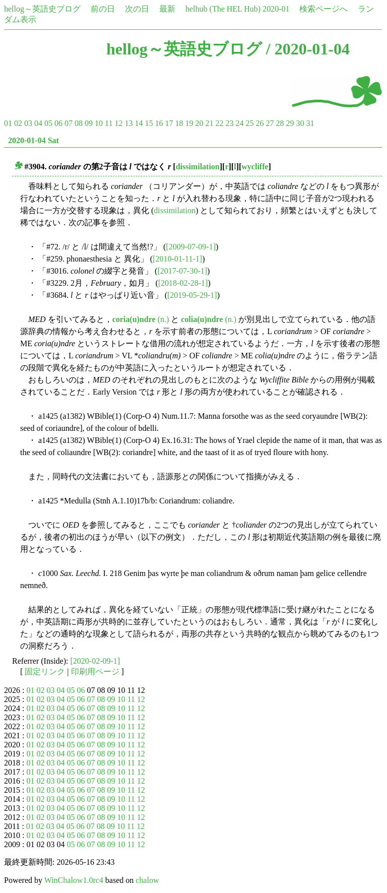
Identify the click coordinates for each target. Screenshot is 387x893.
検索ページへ (323, 9)
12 (118, 123)
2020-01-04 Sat (33, 140)
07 (68, 123)
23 (229, 123)
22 (219, 123)
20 (199, 123)
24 (239, 123)
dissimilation (198, 166)
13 (128, 123)
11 (108, 123)
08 (79, 123)
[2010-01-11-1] (177, 258)
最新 (167, 9)
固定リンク (45, 671)
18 (179, 123)
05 (48, 123)
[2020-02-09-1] (95, 661)
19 (189, 123)
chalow (147, 880)
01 (8, 123)
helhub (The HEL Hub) (223, 9)
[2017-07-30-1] (182, 271)
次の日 (137, 9)
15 (149, 123)
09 (89, 123)
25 (249, 123)
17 (169, 123)
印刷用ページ (95, 671)
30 (300, 123)
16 (159, 123)
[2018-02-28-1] (183, 283)
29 (290, 123)
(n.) (140, 319)
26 (259, 123)
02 (18, 123)
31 (310, 123)
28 (280, 123)
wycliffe (254, 166)
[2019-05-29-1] (192, 295)
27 (270, 123)
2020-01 (276, 9)
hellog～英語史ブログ (42, 9)
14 (139, 123)
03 (28, 123)
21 (209, 123)
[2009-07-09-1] (191, 246)
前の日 (103, 9)
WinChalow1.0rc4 (73, 880)
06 (58, 123)
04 (38, 123)
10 (99, 123)
